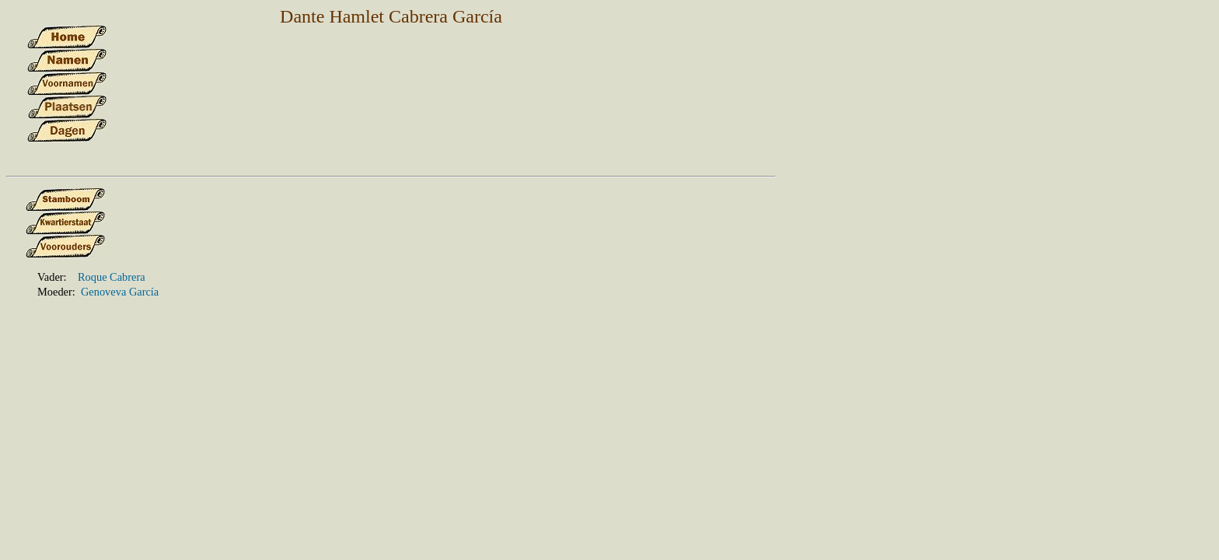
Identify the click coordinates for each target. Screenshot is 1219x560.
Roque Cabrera (111, 277)
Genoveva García (120, 291)
